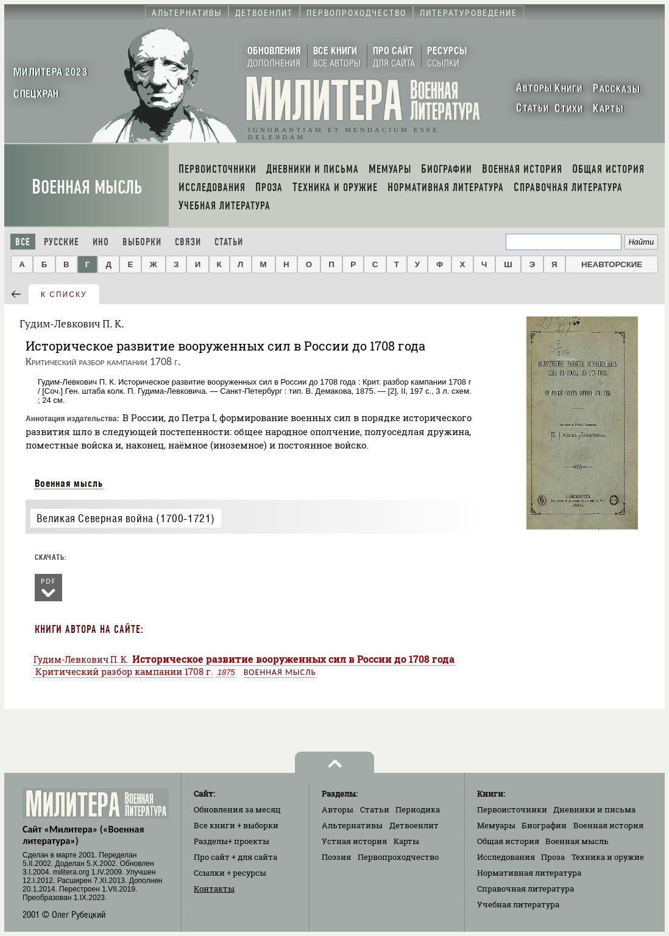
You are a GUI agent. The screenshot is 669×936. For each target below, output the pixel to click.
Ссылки (230, 872)
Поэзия (336, 856)
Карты (406, 841)
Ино (101, 242)
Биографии (544, 825)
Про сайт (235, 856)
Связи (188, 242)
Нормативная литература (529, 872)
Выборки (141, 242)
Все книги (236, 825)
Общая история (508, 841)
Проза (553, 856)
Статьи (228, 242)
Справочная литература (525, 888)
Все (22, 242)
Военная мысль (87, 187)
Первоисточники (512, 809)
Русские (61, 242)
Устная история (354, 841)
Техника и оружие (608, 856)
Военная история (608, 825)
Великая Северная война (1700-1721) (126, 518)
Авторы (337, 809)
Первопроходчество (398, 856)
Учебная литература (518, 904)
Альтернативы (352, 825)
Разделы (231, 841)
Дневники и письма (594, 809)
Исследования (506, 856)
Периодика (417, 809)
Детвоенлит (414, 825)
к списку (64, 294)
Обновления (237, 809)
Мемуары (496, 825)
